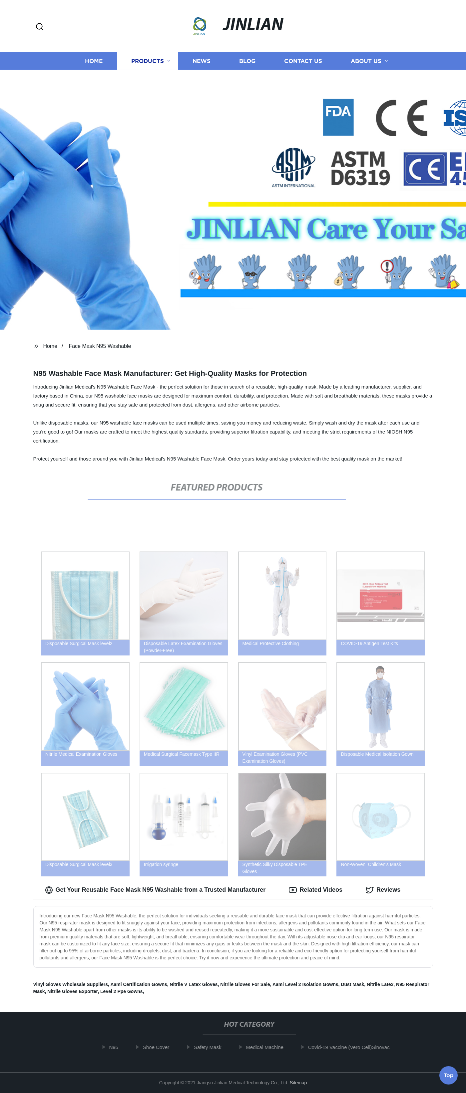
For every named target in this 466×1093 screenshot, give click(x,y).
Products (147, 61)
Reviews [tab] (383, 890)
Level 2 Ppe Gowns (121, 991)
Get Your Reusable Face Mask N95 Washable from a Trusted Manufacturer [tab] (155, 890)
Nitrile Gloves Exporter (72, 991)
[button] (39, 27)
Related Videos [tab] (315, 890)
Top (449, 1075)
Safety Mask (211, 1047)
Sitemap (298, 1082)
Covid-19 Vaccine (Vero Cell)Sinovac (352, 1047)
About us (366, 61)
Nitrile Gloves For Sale (245, 984)
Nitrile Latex (380, 984)
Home (94, 61)
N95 (117, 1047)
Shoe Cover (160, 1047)
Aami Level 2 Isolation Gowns (305, 984)
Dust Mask (352, 984)
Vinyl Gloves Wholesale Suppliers (70, 984)
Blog (247, 61)
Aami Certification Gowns (138, 984)
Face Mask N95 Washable (100, 346)
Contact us (303, 61)
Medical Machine (268, 1047)
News (202, 61)
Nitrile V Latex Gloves (194, 984)
